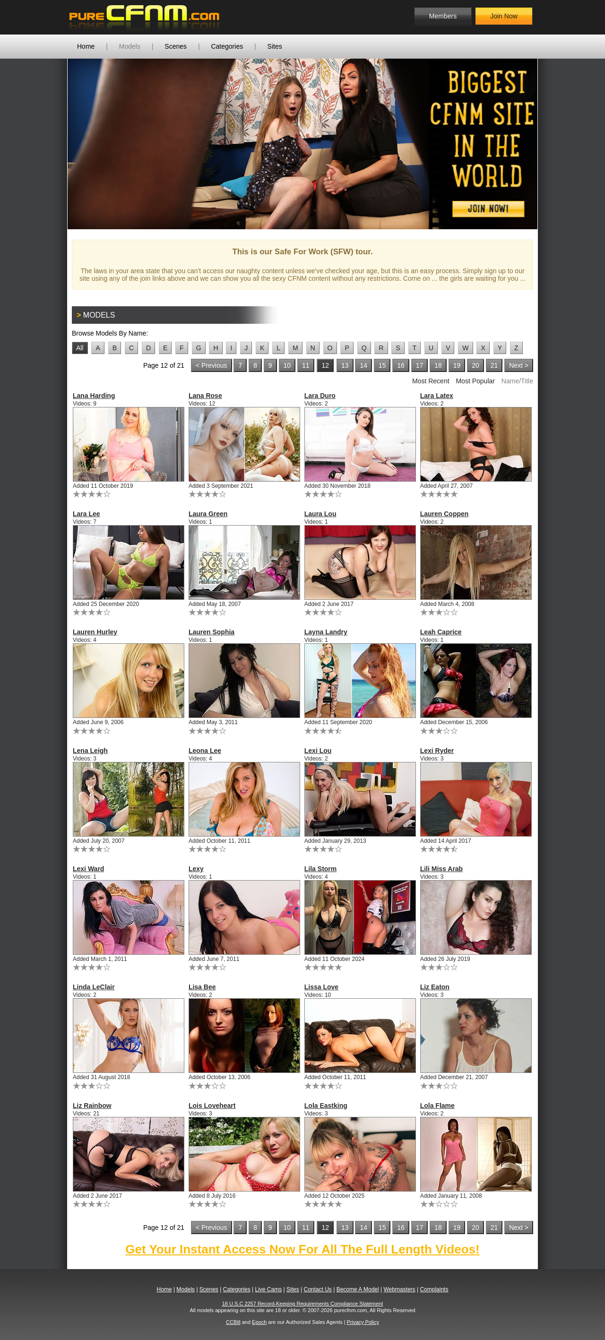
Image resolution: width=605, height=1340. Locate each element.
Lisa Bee (202, 987)
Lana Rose (205, 395)
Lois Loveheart (212, 1105)
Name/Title (517, 381)
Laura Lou (320, 514)
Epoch (259, 1322)
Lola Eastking (325, 1105)
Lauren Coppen (444, 514)
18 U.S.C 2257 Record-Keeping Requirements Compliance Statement (302, 1303)
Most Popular (475, 381)
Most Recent (430, 381)
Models (129, 46)
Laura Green (208, 514)
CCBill (233, 1322)
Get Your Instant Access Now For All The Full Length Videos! (302, 1249)
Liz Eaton (434, 987)
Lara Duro (320, 395)
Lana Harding (94, 395)
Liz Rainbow (92, 1105)
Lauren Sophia (211, 632)
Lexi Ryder (437, 750)
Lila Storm (320, 869)
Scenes (175, 46)
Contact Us (317, 1289)
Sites (275, 46)
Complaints (434, 1289)
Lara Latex (436, 395)
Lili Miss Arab (441, 869)
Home (86, 46)
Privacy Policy (362, 1322)
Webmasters (399, 1289)
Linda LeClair (94, 987)
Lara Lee (86, 514)
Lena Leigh (90, 750)
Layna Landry (325, 632)
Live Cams (268, 1289)
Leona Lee (205, 750)
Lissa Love (321, 987)
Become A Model (358, 1289)
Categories (227, 46)
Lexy (196, 869)
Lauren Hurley (95, 632)
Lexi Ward (88, 869)
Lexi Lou (318, 750)
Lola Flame (437, 1105)
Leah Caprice (441, 632)
